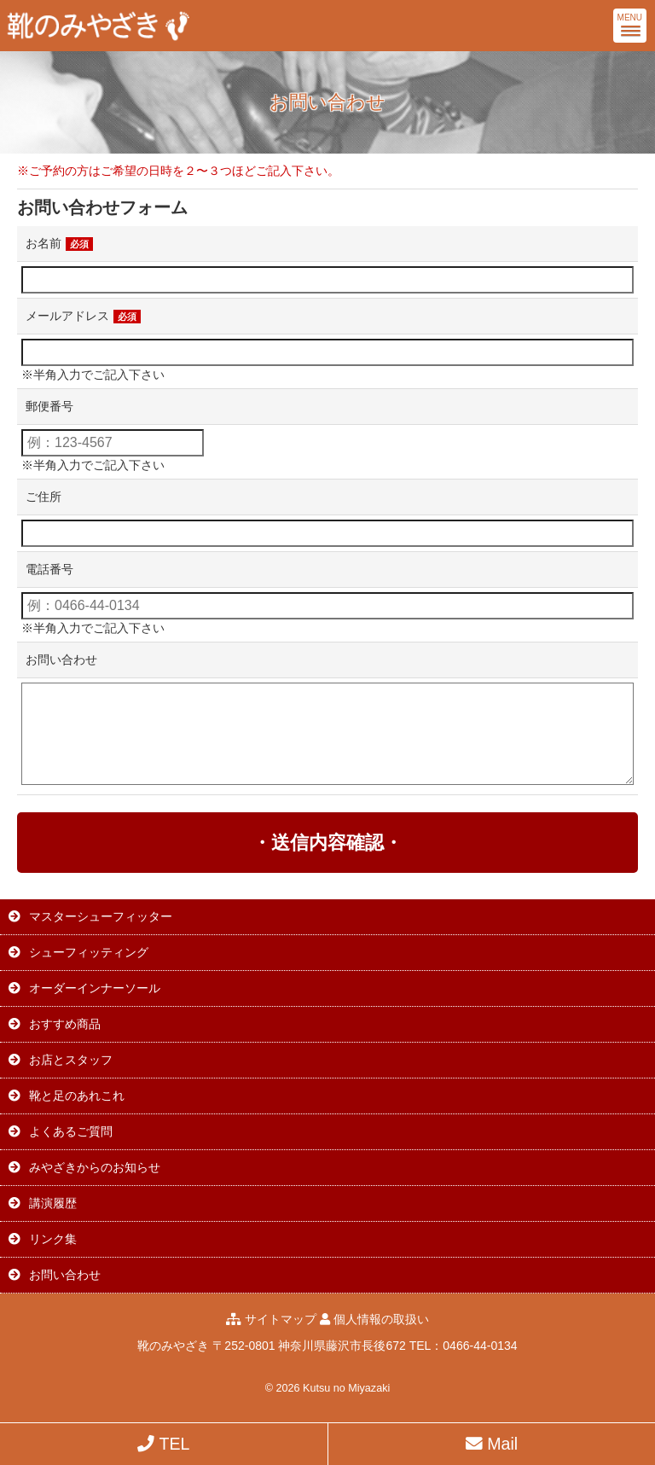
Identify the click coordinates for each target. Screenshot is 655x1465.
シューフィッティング (88, 952)
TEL (163, 1443)
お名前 (59, 243)
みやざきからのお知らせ (94, 1167)
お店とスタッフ (71, 1060)
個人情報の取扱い (381, 1319)
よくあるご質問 (71, 1131)
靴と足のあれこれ (77, 1095)
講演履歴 (53, 1203)
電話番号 (49, 569)
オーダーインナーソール (94, 988)
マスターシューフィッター (100, 916)
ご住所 (43, 496)
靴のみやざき (173, 1345)
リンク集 (53, 1239)
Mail (492, 1443)
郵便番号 (49, 406)
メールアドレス (83, 316)
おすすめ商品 (65, 1024)
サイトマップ (280, 1319)
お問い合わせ (61, 659)
